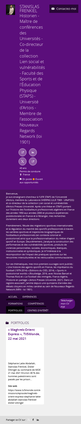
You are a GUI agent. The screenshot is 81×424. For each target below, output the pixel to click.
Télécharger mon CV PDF (67, 303)
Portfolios (20, 323)
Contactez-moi (66, 9)
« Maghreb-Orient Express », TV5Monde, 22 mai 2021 (24, 334)
